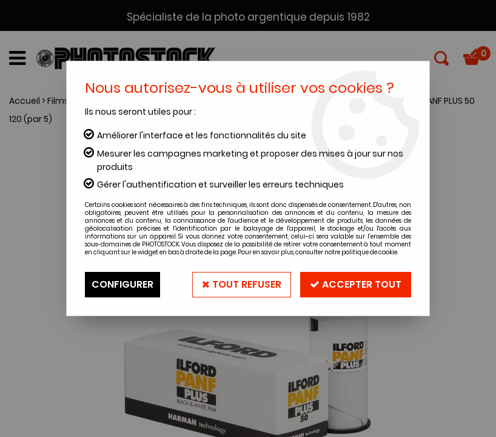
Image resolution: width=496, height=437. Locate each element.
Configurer (122, 284)
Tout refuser (241, 284)
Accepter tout (355, 284)
